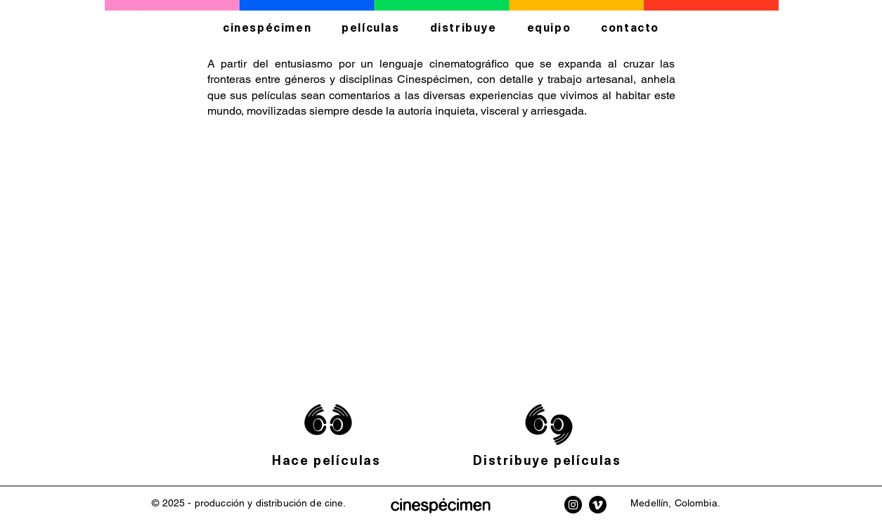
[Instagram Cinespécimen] (573, 504)
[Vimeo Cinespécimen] (598, 504)
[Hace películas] (328, 460)
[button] (440, 257)
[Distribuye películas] (549, 460)
